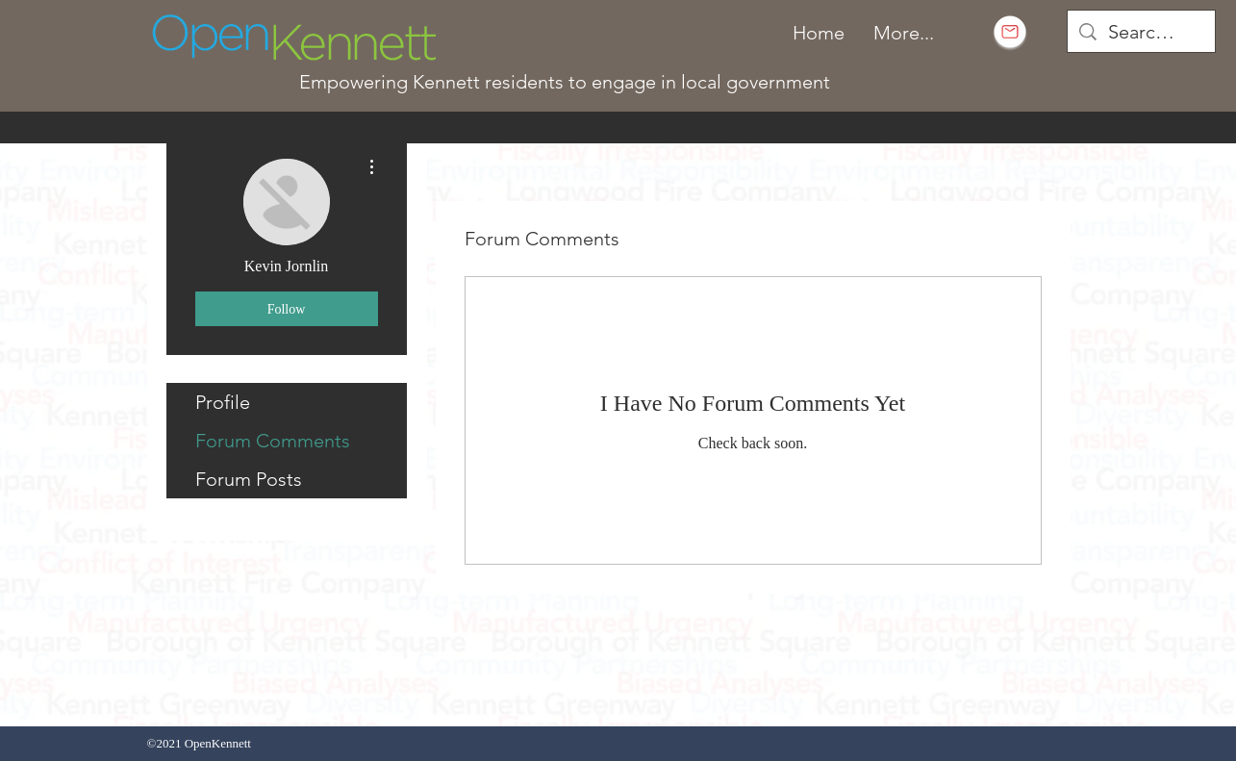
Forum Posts (248, 479)
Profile (222, 402)
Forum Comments (272, 440)
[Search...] (1141, 32)
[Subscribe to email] (1010, 32)
